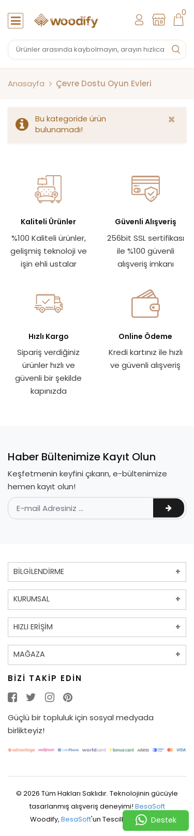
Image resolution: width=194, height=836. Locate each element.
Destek (156, 820)
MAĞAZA (29, 654)
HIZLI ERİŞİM (33, 627)
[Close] (171, 119)
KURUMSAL (31, 599)
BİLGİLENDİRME (38, 571)
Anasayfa (26, 83)
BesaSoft (150, 806)
